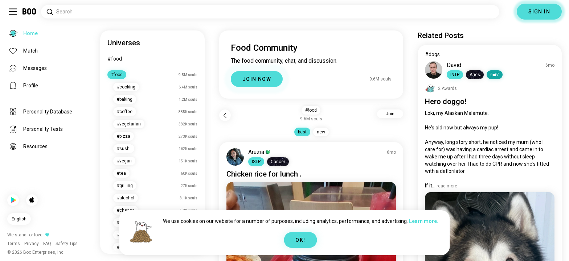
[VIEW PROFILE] (235, 157)
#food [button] (311, 110)
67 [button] (494, 74)
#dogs (432, 54)
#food (114, 59)
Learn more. (423, 221)
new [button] (321, 131)
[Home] (29, 11)
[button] (256, 161)
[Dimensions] (508, 11)
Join (390, 113)
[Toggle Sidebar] (13, 12)
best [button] (302, 131)
